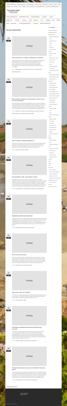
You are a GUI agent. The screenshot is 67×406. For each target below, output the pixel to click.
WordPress (15, 403)
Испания (50, 4)
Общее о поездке (52, 53)
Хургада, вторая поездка (54, 76)
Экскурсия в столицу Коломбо (55, 178)
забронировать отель (20, 69)
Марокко (8, 6)
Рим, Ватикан (51, 123)
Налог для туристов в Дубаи (21, 292)
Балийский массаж (52, 40)
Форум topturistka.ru (55, 6)
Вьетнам (36, 4)
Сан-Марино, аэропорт (53, 133)
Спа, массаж (51, 62)
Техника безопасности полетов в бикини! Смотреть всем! (26, 379)
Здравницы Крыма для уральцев (22, 216)
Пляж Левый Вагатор (53, 97)
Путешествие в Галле (53, 175)
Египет (40, 4)
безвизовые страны (19, 265)
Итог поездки (51, 68)
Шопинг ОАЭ (51, 152)
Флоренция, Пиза (52, 129)
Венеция (51, 131)
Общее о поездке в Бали (54, 36)
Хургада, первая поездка (54, 74)
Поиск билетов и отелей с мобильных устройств (27, 57)
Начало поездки (52, 169)
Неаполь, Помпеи (52, 125)
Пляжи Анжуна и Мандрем (54, 95)
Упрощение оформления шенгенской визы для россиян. (26, 340)
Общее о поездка (52, 83)
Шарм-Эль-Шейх (52, 78)
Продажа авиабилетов (11, 4)
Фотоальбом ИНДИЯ (53, 104)
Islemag (7, 403)
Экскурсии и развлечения (54, 114)
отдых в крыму (31, 227)
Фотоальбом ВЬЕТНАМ (53, 70)
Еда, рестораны (52, 59)
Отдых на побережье (53, 173)
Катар (59, 4)
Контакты (48, 6)
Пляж (50, 45)
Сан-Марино (51, 121)
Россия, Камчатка (52, 182)
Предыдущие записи (11, 386)
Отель (50, 38)
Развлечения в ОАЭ (53, 156)
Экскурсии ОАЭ (52, 150)
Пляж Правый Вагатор (53, 91)
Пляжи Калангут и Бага (53, 87)
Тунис (20, 6)
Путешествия (13, 10)
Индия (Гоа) (45, 4)
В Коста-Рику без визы (19, 254)
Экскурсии (51, 47)
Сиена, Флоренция (52, 127)
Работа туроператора (53, 66)
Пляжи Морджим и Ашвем (54, 93)
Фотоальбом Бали (52, 49)
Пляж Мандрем (52, 102)
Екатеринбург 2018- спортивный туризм (24, 177)
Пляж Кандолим (52, 85)
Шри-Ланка (32, 6)
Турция (23, 6)
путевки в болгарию (30, 113)
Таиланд (16, 6)
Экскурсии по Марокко (53, 144)
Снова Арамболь (52, 100)
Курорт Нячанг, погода (53, 57)
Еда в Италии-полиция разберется (23, 140)
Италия (55, 4)
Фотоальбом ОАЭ (52, 154)
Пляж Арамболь (52, 89)
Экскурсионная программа (54, 171)
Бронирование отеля (21, 4)
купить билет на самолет (29, 69)
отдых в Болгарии (22, 113)
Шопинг (50, 43)
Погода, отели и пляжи (53, 148)
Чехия (27, 6)
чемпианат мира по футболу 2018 (37, 188)
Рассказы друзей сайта (40, 6)
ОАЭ (12, 6)
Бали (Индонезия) (30, 4)
